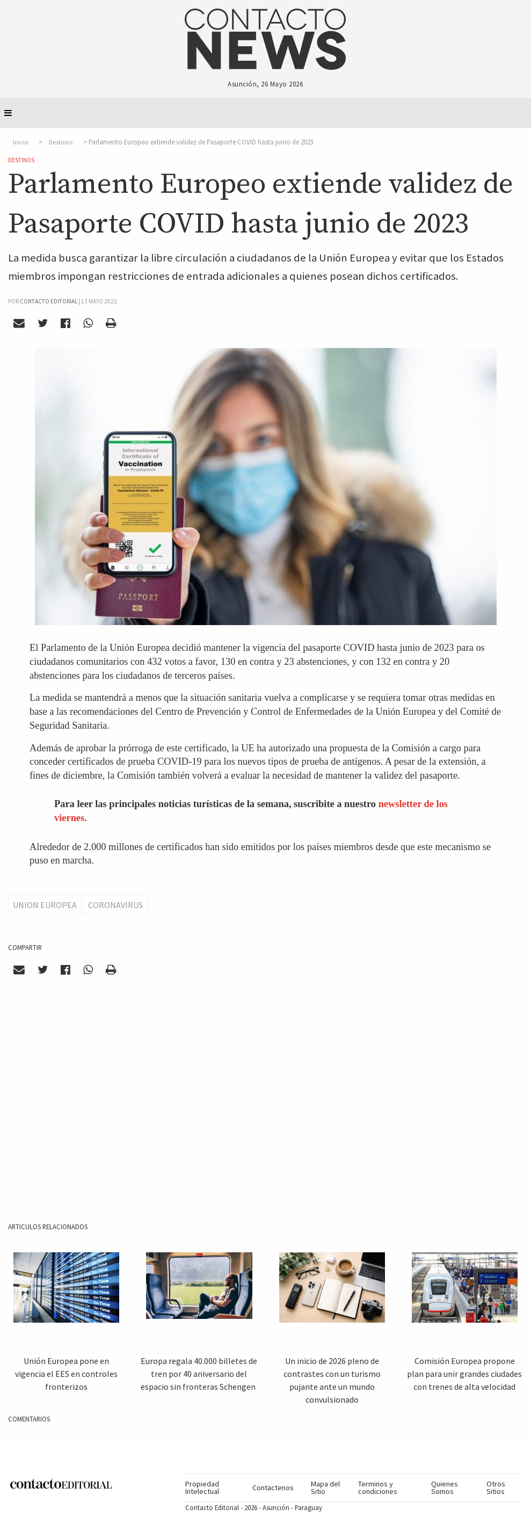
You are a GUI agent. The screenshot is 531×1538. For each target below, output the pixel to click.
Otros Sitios (495, 1487)
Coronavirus (115, 904)
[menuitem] (214, 1487)
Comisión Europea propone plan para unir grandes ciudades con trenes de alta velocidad (464, 1373)
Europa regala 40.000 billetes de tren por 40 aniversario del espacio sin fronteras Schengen (199, 1373)
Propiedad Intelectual (202, 1487)
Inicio (20, 142)
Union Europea (45, 904)
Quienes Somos (444, 1487)
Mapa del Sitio (325, 1487)
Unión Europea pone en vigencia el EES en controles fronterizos (66, 1373)
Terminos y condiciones (377, 1487)
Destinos (60, 142)
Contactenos (273, 1487)
